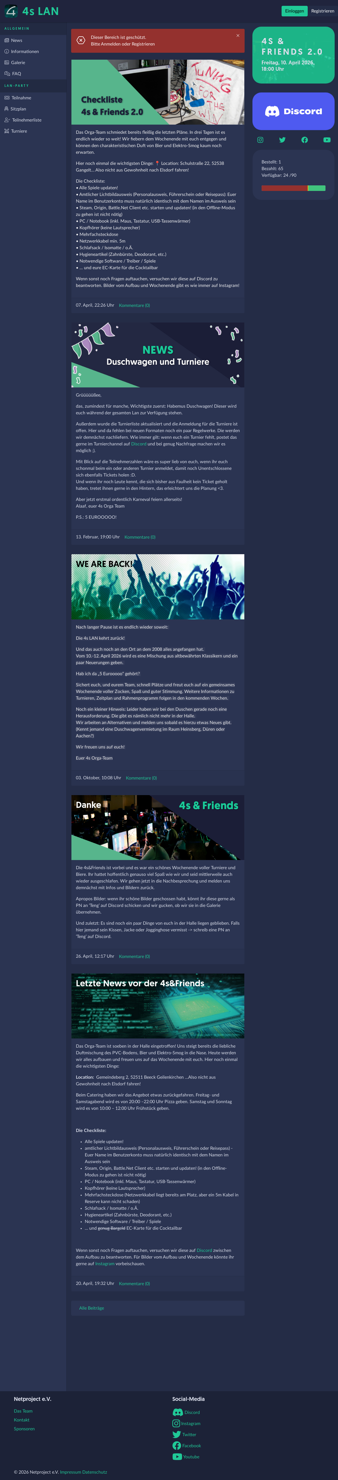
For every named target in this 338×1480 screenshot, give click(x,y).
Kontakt (21, 1420)
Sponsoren (24, 1429)
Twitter (184, 1435)
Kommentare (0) (134, 305)
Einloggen (294, 11)
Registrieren (322, 11)
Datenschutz (94, 1472)
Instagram (105, 1264)
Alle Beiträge (91, 1308)
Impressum (70, 1472)
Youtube (185, 1457)
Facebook (186, 1446)
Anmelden (111, 44)
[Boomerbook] (305, 140)
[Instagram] (260, 140)
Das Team (23, 1411)
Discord (138, 444)
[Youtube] (327, 140)
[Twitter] (282, 140)
